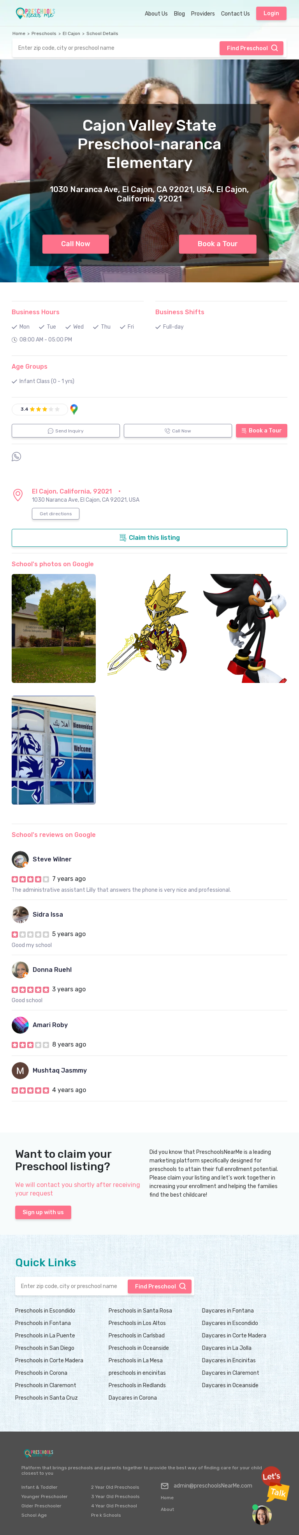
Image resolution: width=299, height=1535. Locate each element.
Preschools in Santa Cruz (46, 1398)
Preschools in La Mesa (136, 1360)
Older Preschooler (41, 1506)
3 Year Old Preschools (115, 1496)
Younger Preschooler (44, 1496)
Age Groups (29, 366)
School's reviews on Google (54, 834)
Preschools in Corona (41, 1373)
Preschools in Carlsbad (137, 1335)
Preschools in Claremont (45, 1385)
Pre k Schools (106, 1515)
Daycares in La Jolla (227, 1348)
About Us (156, 14)
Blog (179, 14)
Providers (203, 14)
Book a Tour (218, 244)
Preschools (44, 33)
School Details (102, 33)
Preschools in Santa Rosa (140, 1310)
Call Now (75, 244)
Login (271, 13)
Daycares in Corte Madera (234, 1335)
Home (18, 33)
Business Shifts (179, 312)
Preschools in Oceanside (139, 1348)
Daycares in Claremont (230, 1373)
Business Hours (36, 312)
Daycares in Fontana (228, 1310)
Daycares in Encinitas (229, 1360)
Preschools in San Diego (44, 1348)
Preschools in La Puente (45, 1335)
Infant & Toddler (39, 1487)
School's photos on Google (53, 564)
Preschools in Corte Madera (49, 1360)
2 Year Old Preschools (115, 1487)
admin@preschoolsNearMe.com (206, 1486)
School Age (34, 1515)
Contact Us (235, 14)
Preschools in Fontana (43, 1323)
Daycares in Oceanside (230, 1385)
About (167, 1509)
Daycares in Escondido (230, 1323)
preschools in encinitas (137, 1373)
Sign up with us (43, 1212)
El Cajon (71, 33)
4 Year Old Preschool (114, 1506)
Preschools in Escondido (45, 1310)
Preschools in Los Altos (137, 1323)
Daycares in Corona (133, 1398)
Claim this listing (149, 538)
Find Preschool (252, 48)
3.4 (24, 409)
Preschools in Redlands (137, 1385)
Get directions (56, 513)
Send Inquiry (66, 431)
